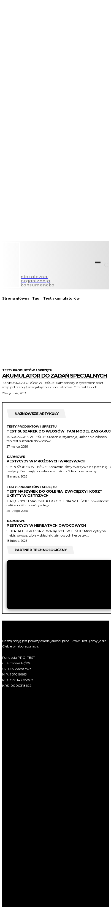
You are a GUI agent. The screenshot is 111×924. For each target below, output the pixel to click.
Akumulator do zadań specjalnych (54, 375)
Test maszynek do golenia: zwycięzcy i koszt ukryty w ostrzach (54, 493)
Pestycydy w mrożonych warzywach (46, 461)
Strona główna (15, 298)
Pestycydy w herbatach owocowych (46, 525)
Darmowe (15, 457)
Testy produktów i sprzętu (27, 370)
